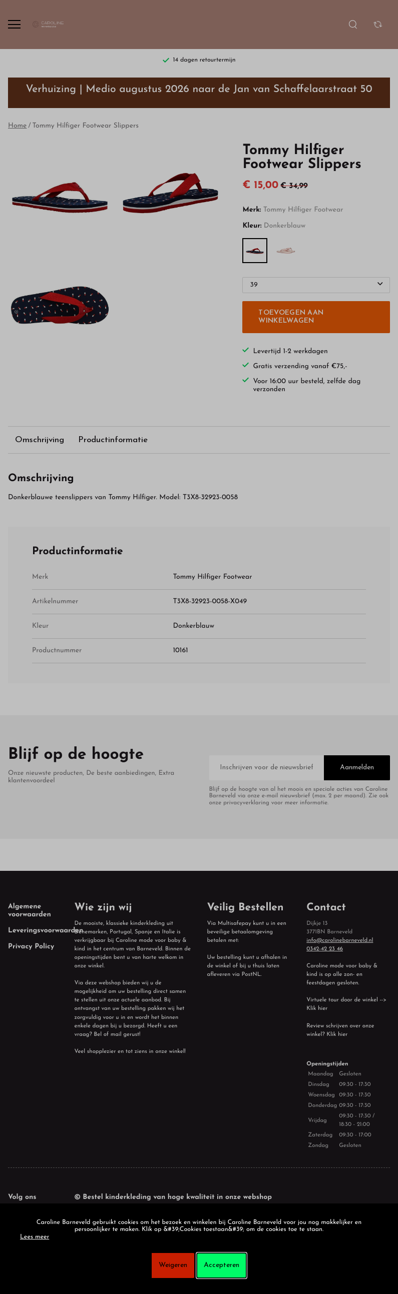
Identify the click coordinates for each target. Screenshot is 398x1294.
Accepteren (221, 1265)
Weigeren (173, 1265)
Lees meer (34, 1237)
